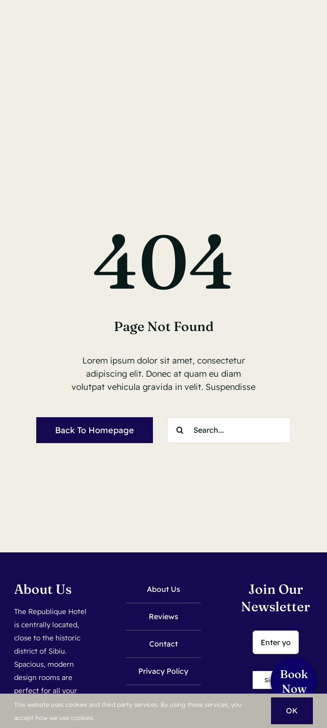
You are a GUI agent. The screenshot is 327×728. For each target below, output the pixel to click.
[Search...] (229, 430)
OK (292, 710)
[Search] (180, 430)
